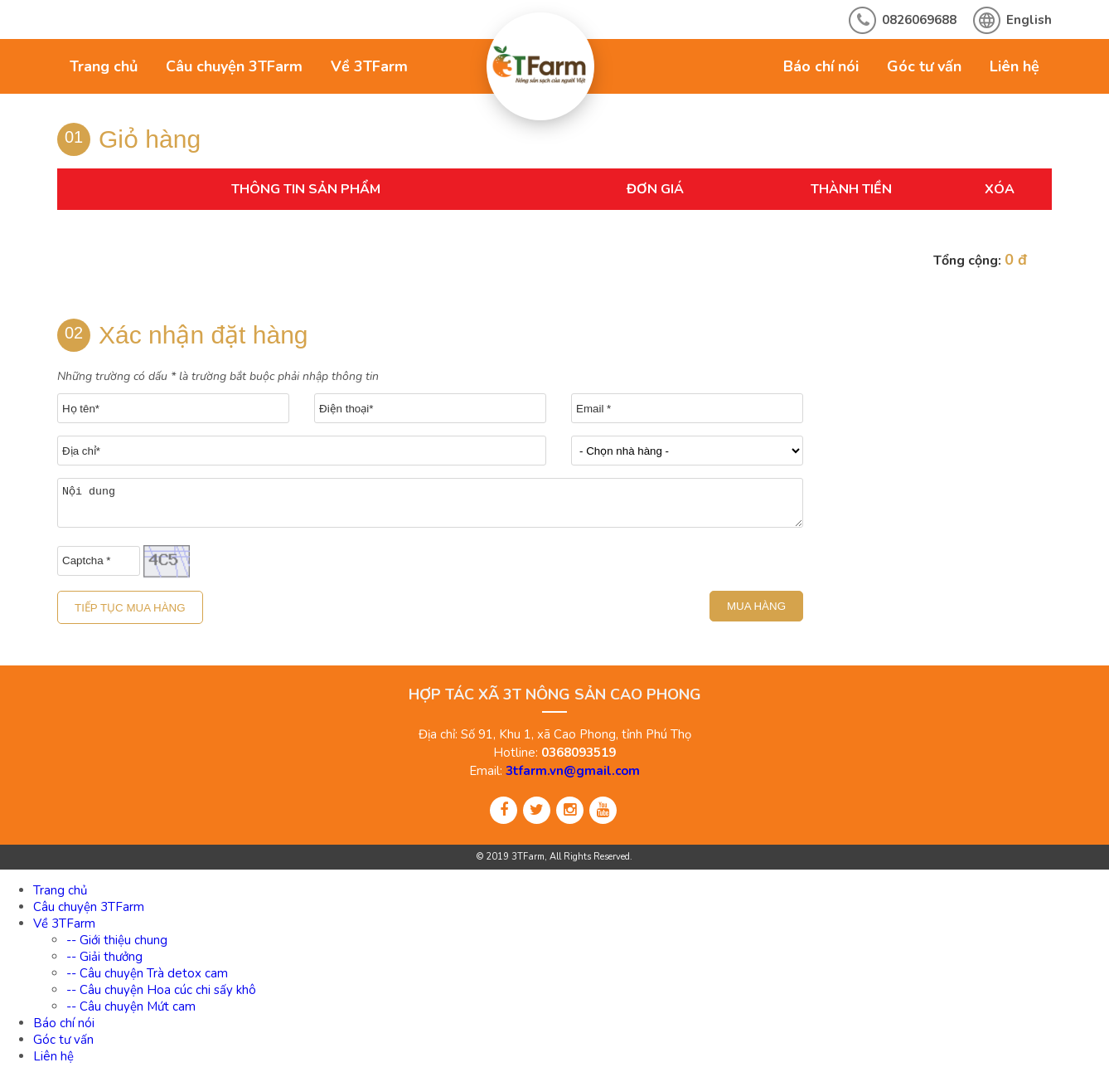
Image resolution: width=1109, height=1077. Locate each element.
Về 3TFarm (369, 66)
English (1029, 20)
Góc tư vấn (924, 66)
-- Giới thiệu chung (116, 940)
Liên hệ (1014, 66)
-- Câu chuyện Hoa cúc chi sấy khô (161, 990)
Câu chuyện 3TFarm (234, 66)
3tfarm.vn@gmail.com (573, 771)
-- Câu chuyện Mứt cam (131, 1006)
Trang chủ (104, 66)
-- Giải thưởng (104, 956)
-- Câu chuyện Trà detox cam (147, 973)
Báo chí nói (821, 66)
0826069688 (919, 20)
